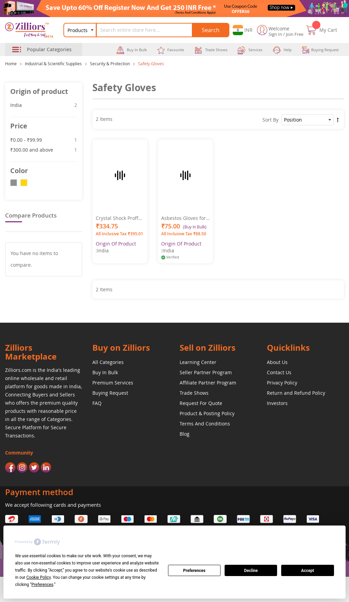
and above (43, 149)
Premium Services (112, 382)
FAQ (97, 403)
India (43, 104)
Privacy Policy (282, 382)
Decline (251, 570)
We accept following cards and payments (53, 504)
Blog (184, 434)
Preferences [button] (42, 584)
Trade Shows (194, 393)
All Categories (108, 362)
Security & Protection (110, 63)
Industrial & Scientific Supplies (53, 63)
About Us (277, 362)
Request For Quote (201, 403)
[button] (243, 30)
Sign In (275, 34)
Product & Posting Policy (207, 413)
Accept (307, 570)
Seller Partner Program (206, 372)
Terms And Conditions (205, 423)
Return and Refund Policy (296, 393)
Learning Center (198, 362)
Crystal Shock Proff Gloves (117, 218)
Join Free (294, 34)
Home (11, 63)
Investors (277, 403)
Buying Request (110, 393)
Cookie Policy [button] (38, 577)
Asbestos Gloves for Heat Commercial (183, 218)
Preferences (194, 570)
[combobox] (148, 30)
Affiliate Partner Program (208, 382)
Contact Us (279, 372)
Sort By (270, 119)
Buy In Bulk (105, 372)
